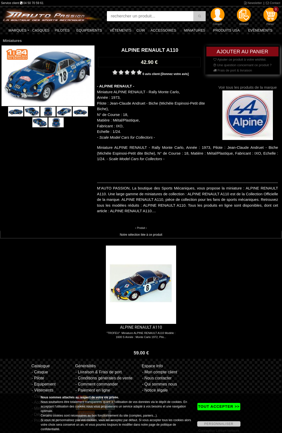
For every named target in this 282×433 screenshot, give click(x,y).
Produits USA (226, 30)
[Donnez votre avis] (175, 74)
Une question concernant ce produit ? (242, 65)
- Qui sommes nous (159, 384)
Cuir (140, 30)
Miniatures (194, 30)
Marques (18, 30)
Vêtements (120, 30)
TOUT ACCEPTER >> (219, 406)
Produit (141, 228)
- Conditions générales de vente (103, 378)
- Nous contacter (157, 378)
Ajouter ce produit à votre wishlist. (239, 59)
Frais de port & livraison (232, 70)
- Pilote (38, 378)
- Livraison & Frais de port (98, 372)
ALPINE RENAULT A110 (141, 327)
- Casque (40, 372)
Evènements (260, 30)
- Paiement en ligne (92, 390)
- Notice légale (155, 390)
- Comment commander (96, 384)
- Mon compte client (159, 372)
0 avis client (151, 74)
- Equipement (44, 384)
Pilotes (62, 30)
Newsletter (253, 3)
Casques (40, 30)
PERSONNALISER (218, 424)
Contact (273, 3)
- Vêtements (42, 390)
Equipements (89, 30)
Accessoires (163, 30)
